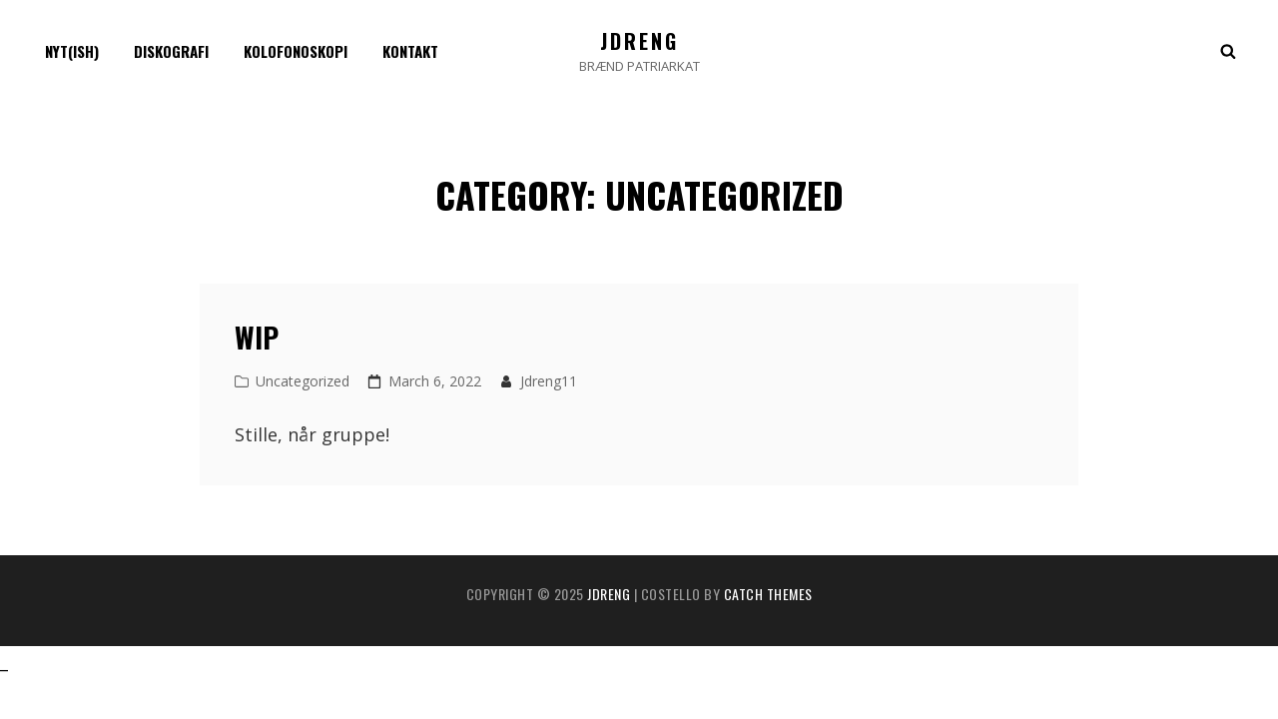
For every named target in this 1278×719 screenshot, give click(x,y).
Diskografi (171, 51)
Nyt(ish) (72, 51)
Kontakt (410, 51)
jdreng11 (548, 380)
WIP (257, 337)
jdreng (639, 41)
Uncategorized (302, 380)
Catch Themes (768, 593)
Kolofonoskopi (295, 51)
